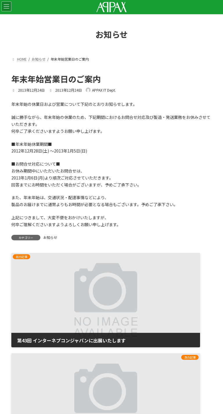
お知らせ (50, 237)
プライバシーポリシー (31, 343)
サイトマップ (23, 359)
